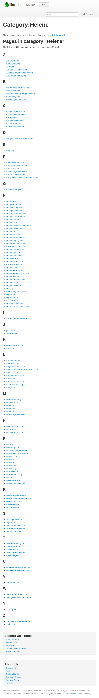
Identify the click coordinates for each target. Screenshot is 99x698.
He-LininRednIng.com (16, 213)
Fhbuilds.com (12, 168)
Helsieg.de (11, 288)
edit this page (56, 35)
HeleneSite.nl (12, 276)
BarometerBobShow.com (17, 88)
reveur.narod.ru (13, 501)
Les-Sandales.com (15, 381)
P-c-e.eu (10, 444)
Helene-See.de (13, 222)
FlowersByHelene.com (16, 171)
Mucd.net (10, 408)
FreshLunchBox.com (15, 174)
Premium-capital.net (15, 483)
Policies (9, 683)
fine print (77, 693)
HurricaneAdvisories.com (18, 306)
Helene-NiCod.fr (13, 219)
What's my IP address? (16, 648)
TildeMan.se (12, 549)
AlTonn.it (10, 67)
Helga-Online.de (13, 285)
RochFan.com (12, 507)
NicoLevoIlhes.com (15, 426)
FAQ (8, 671)
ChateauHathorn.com (16, 114)
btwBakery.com (13, 96)
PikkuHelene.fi (13, 480)
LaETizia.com (12, 363)
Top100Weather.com (15, 552)
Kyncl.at (10, 348)
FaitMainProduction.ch (16, 162)
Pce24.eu (10, 459)
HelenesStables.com (15, 279)
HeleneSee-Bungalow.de (17, 273)
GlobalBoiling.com (14, 189)
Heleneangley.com (14, 240)
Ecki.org (10, 150)
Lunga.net (11, 387)
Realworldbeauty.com (16, 495)
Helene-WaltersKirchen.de (18, 225)
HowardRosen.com (15, 303)
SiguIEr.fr (10, 522)
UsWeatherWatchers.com (18, 570)
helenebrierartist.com (16, 246)
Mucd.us (10, 411)
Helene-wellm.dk (14, 228)
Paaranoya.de (12, 447)
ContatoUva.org (13, 123)
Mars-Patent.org (13, 399)
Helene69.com (13, 234)
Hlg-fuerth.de (12, 297)
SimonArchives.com (15, 525)
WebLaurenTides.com (16, 594)
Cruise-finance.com (15, 126)
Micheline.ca (12, 402)
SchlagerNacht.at (14, 519)
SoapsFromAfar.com (15, 528)
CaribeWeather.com (15, 111)
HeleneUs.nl (12, 282)
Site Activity (11, 642)
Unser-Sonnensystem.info (18, 567)
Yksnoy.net (11, 609)
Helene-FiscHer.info (15, 216)
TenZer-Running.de (15, 543)
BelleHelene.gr (13, 90)
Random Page (12, 639)
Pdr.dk (9, 477)
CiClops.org (11, 117)
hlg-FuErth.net (13, 300)
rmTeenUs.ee (12, 504)
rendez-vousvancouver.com (19, 498)
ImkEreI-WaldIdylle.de (16, 318)
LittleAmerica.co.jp (14, 384)
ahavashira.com (13, 64)
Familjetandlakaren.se (16, 165)
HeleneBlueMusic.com (16, 243)
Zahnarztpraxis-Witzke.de (18, 621)
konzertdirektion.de (15, 345)
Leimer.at (10, 378)
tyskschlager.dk (13, 555)
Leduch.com (12, 372)
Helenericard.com (14, 261)
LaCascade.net (13, 360)
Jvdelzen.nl (11, 333)
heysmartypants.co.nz (16, 291)
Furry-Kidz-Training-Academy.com (22, 177)
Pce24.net (11, 465)
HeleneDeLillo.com (15, 249)
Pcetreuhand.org (14, 474)
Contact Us (11, 668)
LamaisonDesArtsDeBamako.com (22, 369)
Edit (44, 4)
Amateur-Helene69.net (16, 70)
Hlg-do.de (10, 294)
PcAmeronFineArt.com (16, 450)
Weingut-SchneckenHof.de (18, 597)
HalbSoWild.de (13, 201)
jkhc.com (10, 330)
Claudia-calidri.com (15, 120)
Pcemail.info (12, 471)
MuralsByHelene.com (16, 414)
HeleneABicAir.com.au (16, 237)
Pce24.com (11, 456)
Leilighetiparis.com (15, 375)
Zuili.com (10, 624)
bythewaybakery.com (16, 99)
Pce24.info (11, 462)
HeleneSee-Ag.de (14, 270)
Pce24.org (11, 468)
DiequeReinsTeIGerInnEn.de (19, 138)
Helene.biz (11, 231)
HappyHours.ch (13, 204)
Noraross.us (11, 429)
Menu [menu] (30, 4)
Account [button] (89, 14)
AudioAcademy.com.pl (16, 76)
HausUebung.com (14, 207)
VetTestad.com (13, 582)
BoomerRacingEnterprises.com (20, 93)
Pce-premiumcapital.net (17, 453)
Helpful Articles (13, 651)
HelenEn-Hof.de (13, 258)
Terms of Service (14, 677)
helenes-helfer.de (14, 264)
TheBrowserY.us (14, 546)
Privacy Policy (12, 680)
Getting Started (13, 674)
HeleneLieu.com (13, 255)
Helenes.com (12, 267)
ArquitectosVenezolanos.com (19, 73)
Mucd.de (10, 405)
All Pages (10, 645)
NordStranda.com (14, 432)
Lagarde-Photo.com (15, 366)
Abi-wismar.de (12, 61)
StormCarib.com (13, 531)
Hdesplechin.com (14, 210)
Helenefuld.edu (13, 252)
